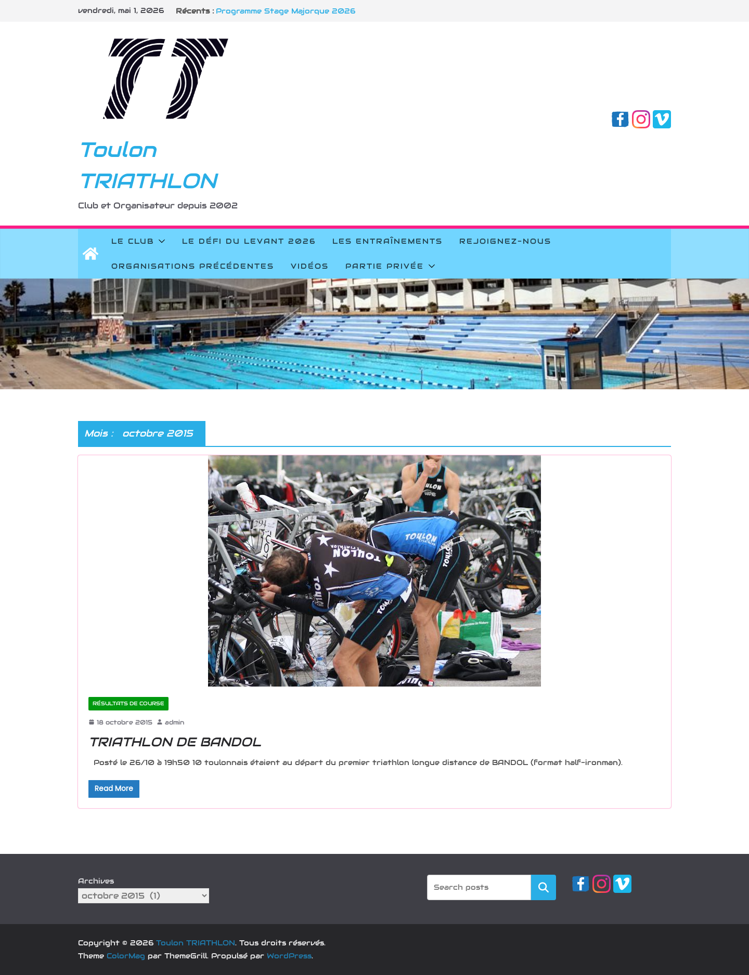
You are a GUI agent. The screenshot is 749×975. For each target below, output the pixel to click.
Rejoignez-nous (505, 241)
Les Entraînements (387, 241)
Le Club (132, 241)
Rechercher (543, 886)
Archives (96, 881)
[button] (159, 241)
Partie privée (384, 266)
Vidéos (310, 266)
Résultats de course (128, 703)
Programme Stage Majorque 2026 (285, 11)
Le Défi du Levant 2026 (249, 241)
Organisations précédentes (192, 266)
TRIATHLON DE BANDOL (174, 742)
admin (174, 722)
